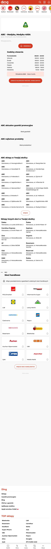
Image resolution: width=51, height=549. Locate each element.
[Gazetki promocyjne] (8, 547)
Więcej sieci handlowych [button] (25, 366)
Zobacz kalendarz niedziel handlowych (25, 80)
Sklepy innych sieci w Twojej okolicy (18, 219)
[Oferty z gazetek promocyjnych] (17, 547)
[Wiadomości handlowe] (34, 547)
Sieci (6, 272)
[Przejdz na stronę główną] (4, 3)
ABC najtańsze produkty (12, 139)
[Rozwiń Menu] (43, 547)
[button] (40, 2)
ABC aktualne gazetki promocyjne (17, 125)
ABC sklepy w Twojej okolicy (14, 158)
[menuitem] (8, 547)
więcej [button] (25, 213)
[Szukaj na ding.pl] (26, 547)
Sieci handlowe (12, 275)
